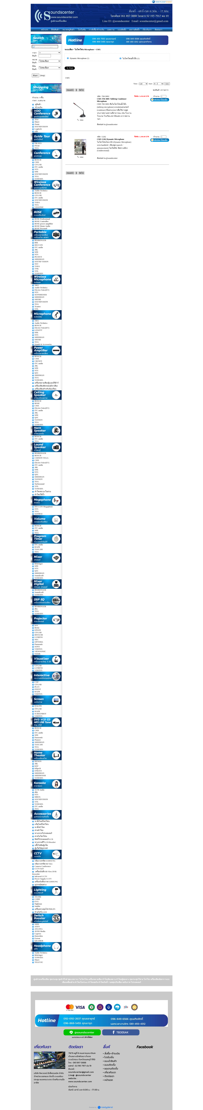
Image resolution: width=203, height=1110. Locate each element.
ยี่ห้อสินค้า (55, 30)
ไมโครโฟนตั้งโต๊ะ (130, 58)
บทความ (110, 30)
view (80, 120)
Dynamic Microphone (78, 58)
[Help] (42, 75)
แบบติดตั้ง (122, 30)
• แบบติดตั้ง (109, 1065)
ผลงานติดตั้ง (134, 30)
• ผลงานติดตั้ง (110, 1068)
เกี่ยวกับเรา (147, 30)
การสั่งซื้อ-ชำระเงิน (96, 30)
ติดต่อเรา (158, 30)
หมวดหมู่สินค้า (69, 30)
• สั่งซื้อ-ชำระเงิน (111, 1053)
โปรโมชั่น (82, 30)
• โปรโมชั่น (108, 1057)
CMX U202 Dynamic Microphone (110, 139)
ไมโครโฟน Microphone (84, 49)
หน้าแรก (44, 30)
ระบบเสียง (69, 49)
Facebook (144, 1047)
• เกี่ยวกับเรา (109, 1072)
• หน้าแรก (108, 1080)
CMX (98, 49)
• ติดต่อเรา (108, 1076)
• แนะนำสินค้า (110, 1061)
